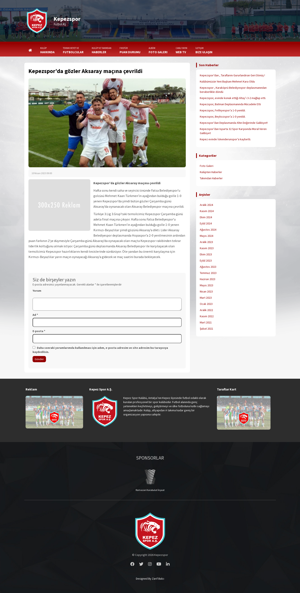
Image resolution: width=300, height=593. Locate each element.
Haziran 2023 (207, 279)
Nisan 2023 (206, 291)
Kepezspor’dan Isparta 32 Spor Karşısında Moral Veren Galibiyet (233, 131)
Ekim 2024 (206, 217)
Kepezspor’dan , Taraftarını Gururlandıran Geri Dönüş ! (232, 75)
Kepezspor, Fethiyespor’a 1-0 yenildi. (223, 110)
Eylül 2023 (206, 260)
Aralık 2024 (206, 205)
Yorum (37, 290)
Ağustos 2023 (208, 267)
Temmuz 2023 (208, 273)
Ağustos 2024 (208, 229)
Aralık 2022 (206, 310)
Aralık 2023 (206, 242)
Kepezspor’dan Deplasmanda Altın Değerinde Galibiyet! (234, 123)
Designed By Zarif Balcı (150, 578)
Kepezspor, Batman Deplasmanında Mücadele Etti (230, 104)
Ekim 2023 (206, 254)
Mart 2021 (206, 322)
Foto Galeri (206, 166)
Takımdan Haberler (211, 178)
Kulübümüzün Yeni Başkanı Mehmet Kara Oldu (227, 81)
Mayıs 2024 (206, 236)
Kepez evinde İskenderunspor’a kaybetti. (225, 139)
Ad (35, 315)
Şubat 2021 (206, 328)
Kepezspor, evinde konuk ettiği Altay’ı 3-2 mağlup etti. (233, 98)
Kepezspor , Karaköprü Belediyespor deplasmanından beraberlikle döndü (233, 90)
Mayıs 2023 (206, 285)
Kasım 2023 (207, 248)
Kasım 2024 (207, 211)
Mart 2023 (206, 297)
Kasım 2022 (207, 316)
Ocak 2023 (206, 304)
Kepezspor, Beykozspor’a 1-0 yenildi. (223, 116)
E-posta (39, 331)
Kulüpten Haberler (211, 172)
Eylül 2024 (206, 223)
